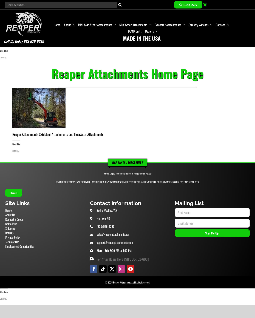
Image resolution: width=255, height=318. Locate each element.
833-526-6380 (34, 41)
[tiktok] (103, 269)
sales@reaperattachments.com (113, 234)
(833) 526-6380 (106, 226)
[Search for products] (61, 5)
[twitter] (112, 269)
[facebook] (93, 269)
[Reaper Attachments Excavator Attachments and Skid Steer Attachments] (24, 11)
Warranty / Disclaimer (127, 162)
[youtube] (130, 269)
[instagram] (121, 269)
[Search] (120, 5)
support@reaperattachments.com (115, 242)
